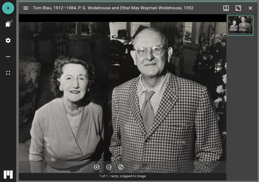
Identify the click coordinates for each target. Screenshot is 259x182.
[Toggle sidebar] (26, 8)
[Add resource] (8, 8)
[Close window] (250, 8)
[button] (240, 25)
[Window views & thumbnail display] (226, 8)
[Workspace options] (8, 57)
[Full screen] (8, 73)
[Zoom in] (97, 167)
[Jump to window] (8, 24)
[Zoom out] (109, 167)
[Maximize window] (238, 8)
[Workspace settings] (8, 40)
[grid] (241, 97)
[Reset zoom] (121, 167)
